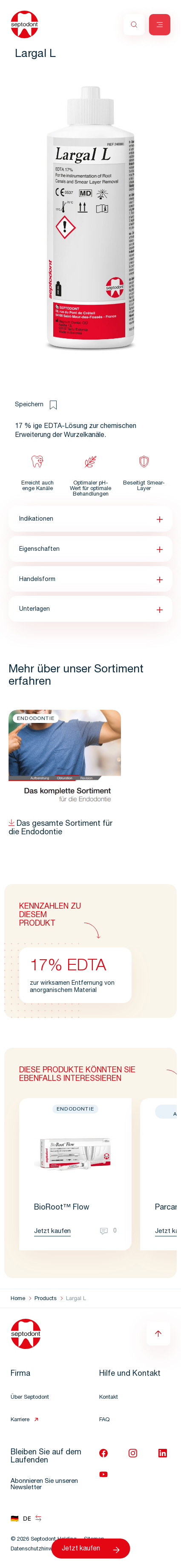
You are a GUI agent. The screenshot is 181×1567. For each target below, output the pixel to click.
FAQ (104, 1420)
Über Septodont (30, 1397)
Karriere (20, 1420)
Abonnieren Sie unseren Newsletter (44, 1484)
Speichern (36, 405)
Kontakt (108, 1397)
